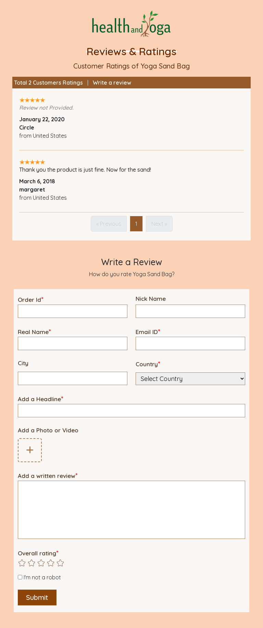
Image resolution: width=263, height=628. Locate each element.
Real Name (34, 331)
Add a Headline (40, 398)
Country (148, 363)
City (23, 363)
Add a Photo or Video (48, 430)
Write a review (112, 82)
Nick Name (151, 298)
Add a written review (48, 475)
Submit (37, 597)
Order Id (30, 299)
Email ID (148, 331)
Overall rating (38, 553)
